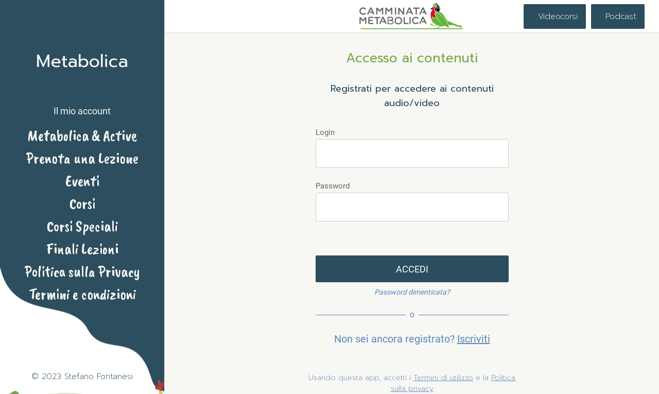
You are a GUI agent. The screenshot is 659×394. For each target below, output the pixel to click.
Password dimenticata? (412, 292)
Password (333, 186)
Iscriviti (473, 339)
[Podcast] (618, 16)
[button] (82, 102)
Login (325, 132)
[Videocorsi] (555, 16)
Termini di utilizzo (443, 377)
